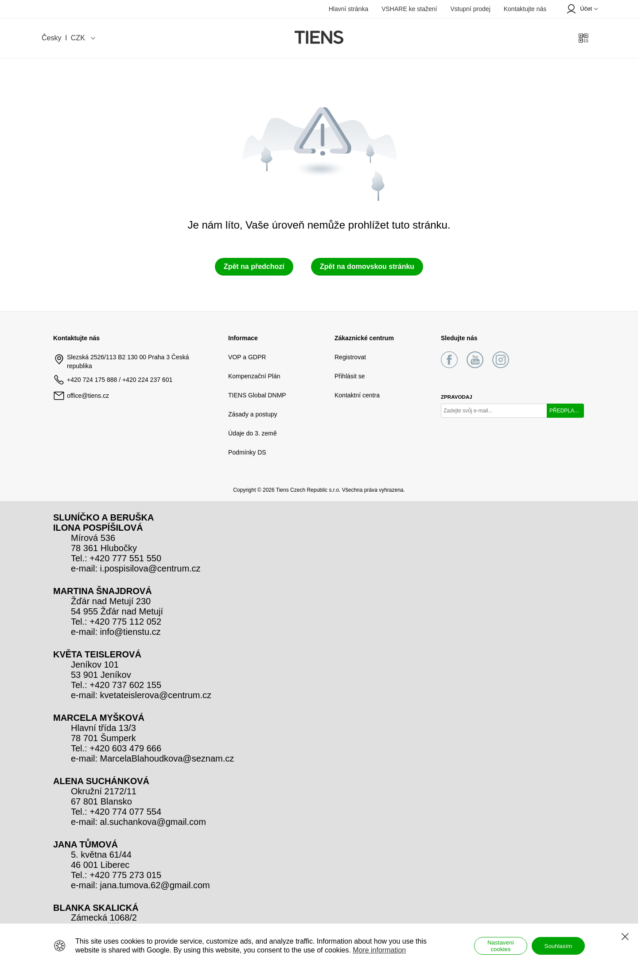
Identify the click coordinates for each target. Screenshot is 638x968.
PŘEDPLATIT (565, 411)
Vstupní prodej (470, 8)
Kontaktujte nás (525, 8)
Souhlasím (558, 946)
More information (379, 950)
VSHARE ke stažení (409, 8)
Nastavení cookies (500, 945)
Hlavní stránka (348, 8)
